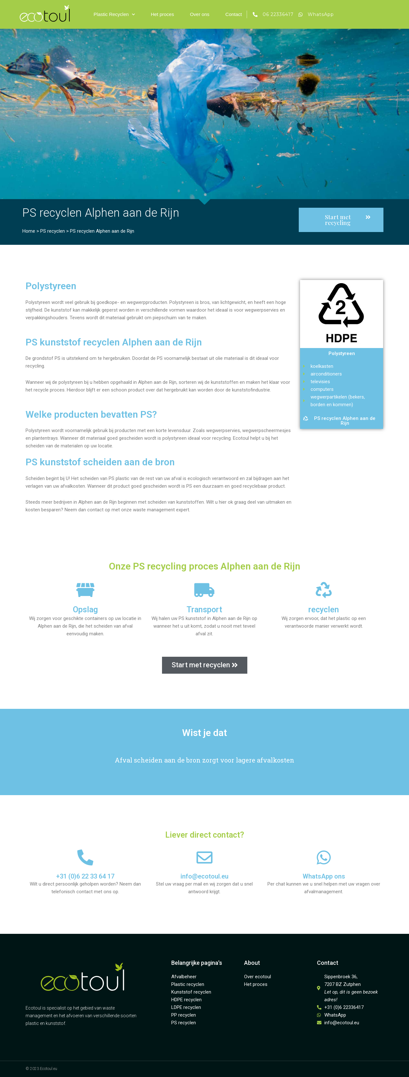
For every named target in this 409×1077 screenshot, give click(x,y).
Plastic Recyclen (114, 14)
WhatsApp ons (324, 876)
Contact (233, 14)
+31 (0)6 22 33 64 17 (85, 876)
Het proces (162, 14)
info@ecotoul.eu (204, 876)
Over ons (199, 14)
